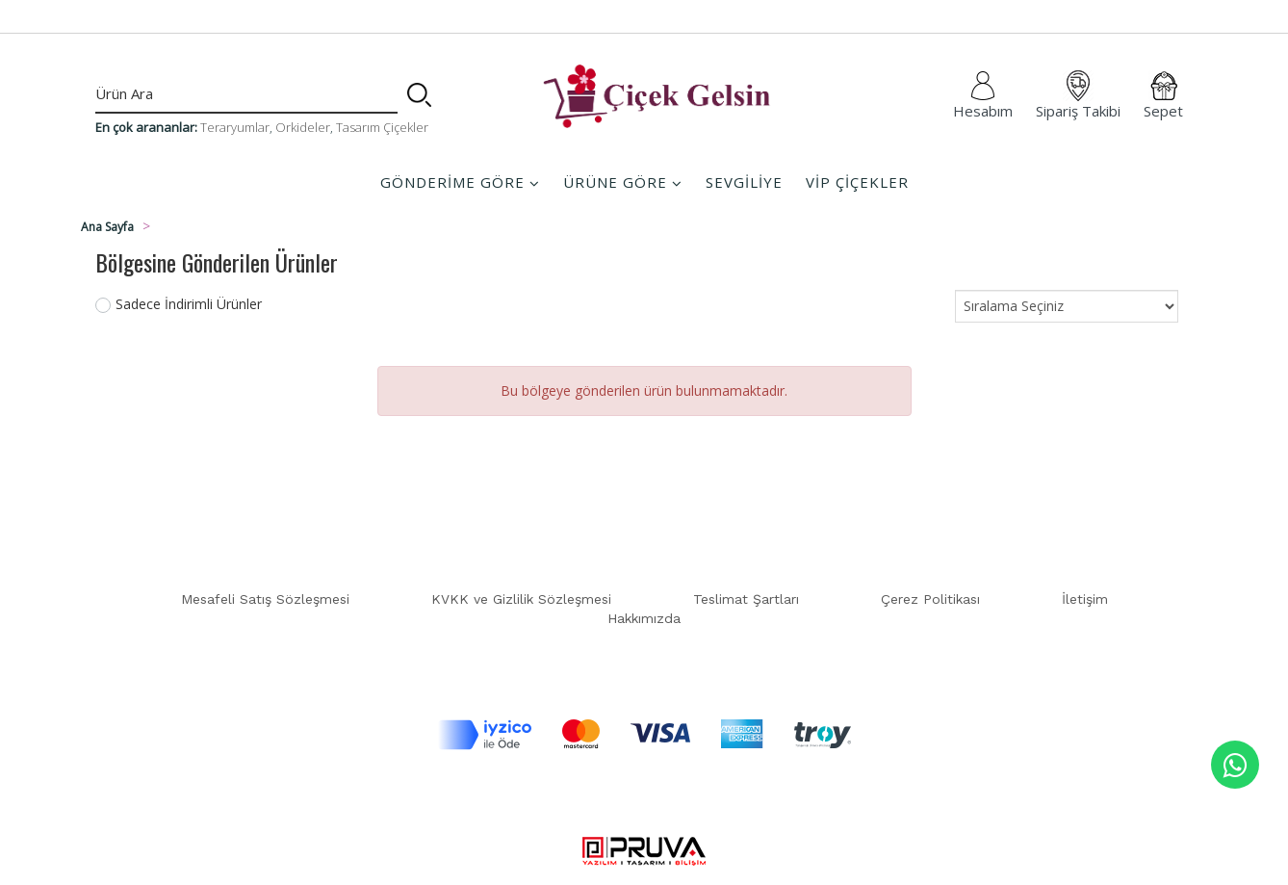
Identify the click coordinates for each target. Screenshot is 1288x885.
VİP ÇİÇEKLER (857, 182)
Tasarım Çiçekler (382, 127)
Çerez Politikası (930, 599)
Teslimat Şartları (746, 599)
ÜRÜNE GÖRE (623, 182)
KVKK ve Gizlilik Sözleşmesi (521, 599)
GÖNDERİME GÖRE (460, 182)
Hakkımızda (644, 618)
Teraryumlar (235, 127)
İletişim (1085, 599)
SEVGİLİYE (744, 182)
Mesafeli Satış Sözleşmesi (265, 599)
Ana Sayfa (107, 227)
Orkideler (302, 127)
